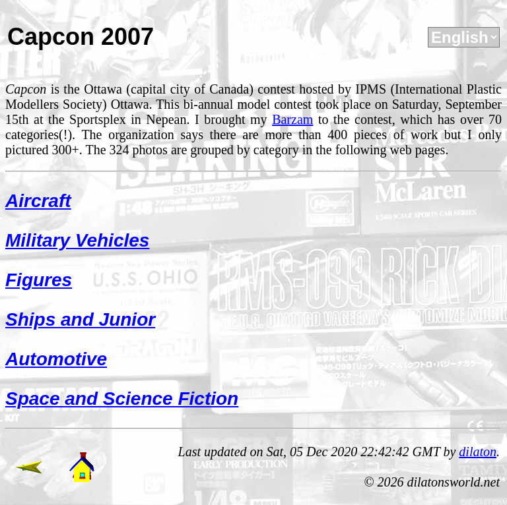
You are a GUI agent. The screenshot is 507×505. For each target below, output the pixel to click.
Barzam (292, 119)
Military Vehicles (77, 240)
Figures (38, 280)
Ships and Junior (80, 319)
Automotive (56, 359)
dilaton (477, 451)
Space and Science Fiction (121, 398)
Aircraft (38, 201)
